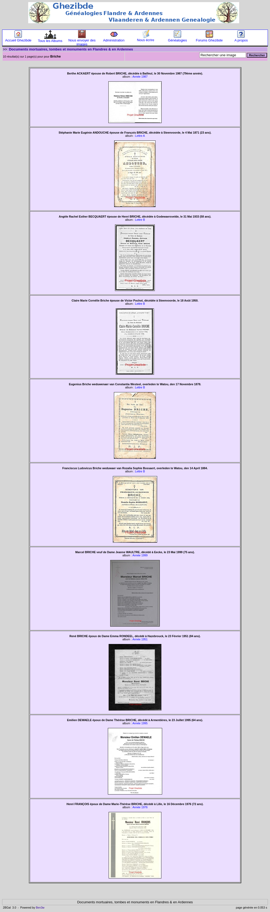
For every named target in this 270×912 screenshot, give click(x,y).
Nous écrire (145, 38)
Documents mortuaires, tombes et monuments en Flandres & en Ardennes (71, 49)
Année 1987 (139, 76)
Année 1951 (139, 639)
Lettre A (140, 135)
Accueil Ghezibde (18, 38)
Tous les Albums (50, 39)
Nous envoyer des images (81, 40)
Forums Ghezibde (209, 38)
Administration (113, 38)
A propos (241, 38)
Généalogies (177, 38)
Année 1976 (139, 807)
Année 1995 (139, 723)
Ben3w (40, 907)
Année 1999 (139, 555)
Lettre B (140, 219)
